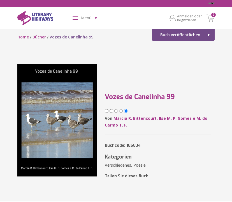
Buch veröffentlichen (180, 34)
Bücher (39, 37)
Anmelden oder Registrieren (189, 18)
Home (23, 37)
